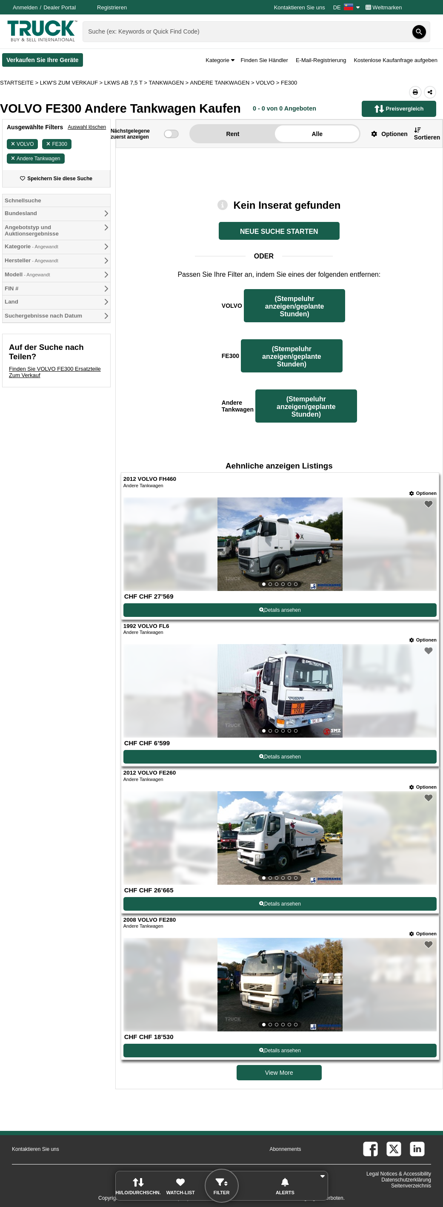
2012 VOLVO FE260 (149, 773)
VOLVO (22, 144)
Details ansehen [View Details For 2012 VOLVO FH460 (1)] (280, 610)
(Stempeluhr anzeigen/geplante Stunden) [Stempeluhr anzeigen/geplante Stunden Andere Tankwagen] (306, 406)
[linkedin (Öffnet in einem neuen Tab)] (417, 1149)
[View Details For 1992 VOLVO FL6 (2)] (280, 691)
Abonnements (285, 1149)
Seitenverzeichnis (411, 1186)
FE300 (56, 144)
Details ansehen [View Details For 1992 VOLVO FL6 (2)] (280, 757)
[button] (386, 133)
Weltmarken (384, 7)
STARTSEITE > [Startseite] (20, 83)
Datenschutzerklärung (406, 1180)
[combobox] (255, 32)
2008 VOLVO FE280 (149, 920)
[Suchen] (419, 32)
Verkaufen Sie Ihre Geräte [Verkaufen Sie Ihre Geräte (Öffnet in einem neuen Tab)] (44, 62)
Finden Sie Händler (264, 60)
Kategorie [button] (220, 60)
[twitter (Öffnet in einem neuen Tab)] (393, 1149)
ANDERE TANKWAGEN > (223, 83)
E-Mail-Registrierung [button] (321, 60)
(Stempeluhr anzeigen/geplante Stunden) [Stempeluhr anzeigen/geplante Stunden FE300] (291, 356)
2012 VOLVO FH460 (149, 479)
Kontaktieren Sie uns (299, 7)
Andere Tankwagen (35, 159)
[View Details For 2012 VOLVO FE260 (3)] (280, 838)
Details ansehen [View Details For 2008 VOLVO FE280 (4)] (280, 1051)
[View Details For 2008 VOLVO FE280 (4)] (280, 984)
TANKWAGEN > (169, 83)
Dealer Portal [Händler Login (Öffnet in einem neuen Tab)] (59, 7)
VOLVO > (268, 83)
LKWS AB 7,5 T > (126, 83)
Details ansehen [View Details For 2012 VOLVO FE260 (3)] (280, 904)
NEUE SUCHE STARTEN (279, 231)
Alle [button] (317, 134)
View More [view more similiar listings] (279, 1072)
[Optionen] (423, 493)
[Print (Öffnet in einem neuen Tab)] (415, 92)
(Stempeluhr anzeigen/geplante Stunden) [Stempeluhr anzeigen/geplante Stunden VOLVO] (294, 306)
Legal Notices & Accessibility (398, 1174)
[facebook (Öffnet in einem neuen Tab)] (370, 1149)
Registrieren (112, 7)
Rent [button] (232, 134)
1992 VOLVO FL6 (146, 626)
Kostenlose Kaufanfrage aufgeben (395, 60)
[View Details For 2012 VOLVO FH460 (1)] (280, 544)
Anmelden (25, 7)
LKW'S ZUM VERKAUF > (72, 83)
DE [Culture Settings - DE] (346, 7)
